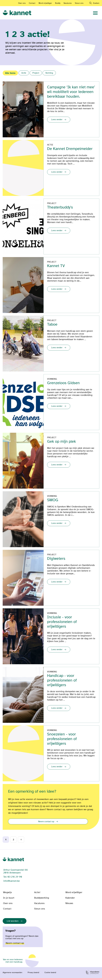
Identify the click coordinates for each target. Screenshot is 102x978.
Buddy (57, 3)
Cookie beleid (50, 972)
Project (35, 73)
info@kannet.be (11, 881)
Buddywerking (41, 897)
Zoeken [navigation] (96, 3)
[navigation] (95, 13)
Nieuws (69, 903)
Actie (23, 73)
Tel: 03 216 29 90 (12, 876)
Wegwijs (7, 892)
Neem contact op (46, 821)
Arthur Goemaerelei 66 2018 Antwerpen (15, 871)
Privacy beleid (33, 972)
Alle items (10, 73)
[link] (17, 12)
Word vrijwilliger (45, 3)
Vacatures (68, 3)
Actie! (37, 892)
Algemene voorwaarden (12, 972)
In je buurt (8, 897)
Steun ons (79, 3)
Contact (32, 3)
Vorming (49, 73)
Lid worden (13, 921)
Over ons (22, 3)
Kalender (70, 897)
